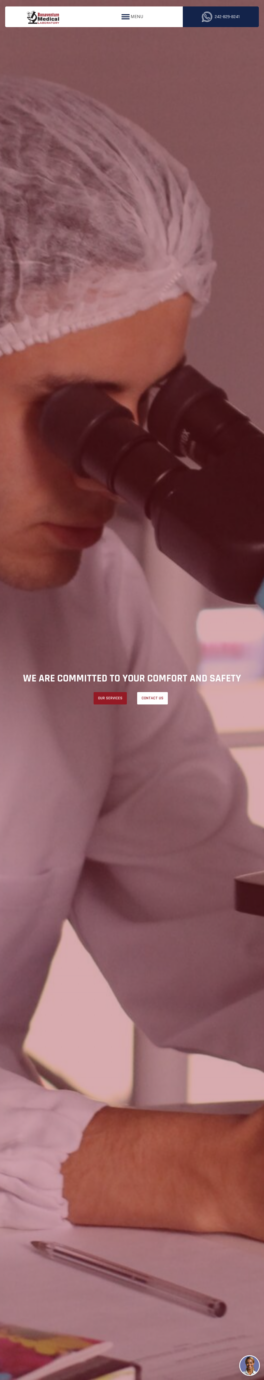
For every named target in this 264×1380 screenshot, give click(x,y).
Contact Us (152, 698)
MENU (132, 16)
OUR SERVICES (110, 698)
